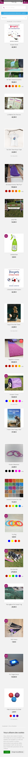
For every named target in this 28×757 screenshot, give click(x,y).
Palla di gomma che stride (14, 709)
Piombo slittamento (14, 464)
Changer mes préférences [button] (17, 752)
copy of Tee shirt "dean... (14, 324)
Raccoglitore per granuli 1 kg (14, 604)
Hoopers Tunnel (14, 394)
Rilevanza (14, 18)
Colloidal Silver (14, 254)
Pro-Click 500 (14, 569)
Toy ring (14, 534)
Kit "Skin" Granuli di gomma (14, 79)
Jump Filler (14, 219)
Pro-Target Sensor (14, 674)
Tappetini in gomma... (14, 359)
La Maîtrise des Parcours (14, 114)
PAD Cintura (14, 639)
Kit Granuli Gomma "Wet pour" (14, 184)
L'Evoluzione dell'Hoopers (14, 289)
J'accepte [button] (7, 752)
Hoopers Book (14, 44)
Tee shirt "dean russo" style (14, 149)
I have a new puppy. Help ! (14, 429)
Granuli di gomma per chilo (14, 499)
